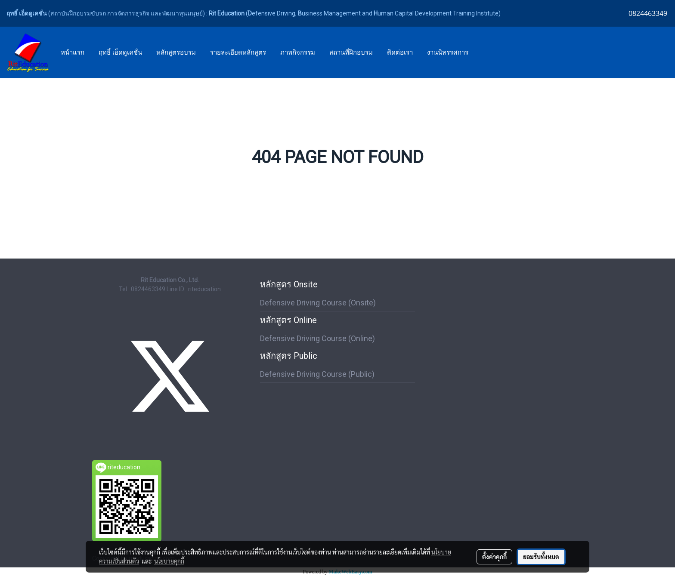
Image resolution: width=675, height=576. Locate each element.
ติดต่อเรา (400, 52)
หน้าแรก (72, 52)
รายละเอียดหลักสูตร (238, 52)
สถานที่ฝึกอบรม (351, 52)
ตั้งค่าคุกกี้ (494, 557)
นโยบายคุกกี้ (169, 561)
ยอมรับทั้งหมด (541, 557)
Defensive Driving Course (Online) (317, 338)
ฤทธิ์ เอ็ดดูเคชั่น (120, 52)
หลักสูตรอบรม (176, 52)
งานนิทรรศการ (447, 52)
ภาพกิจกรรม (297, 52)
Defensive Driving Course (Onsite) (318, 302)
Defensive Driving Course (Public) (317, 374)
